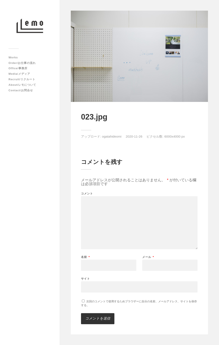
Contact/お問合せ (21, 90)
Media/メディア (19, 73)
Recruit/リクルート (22, 79)
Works (13, 57)
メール (148, 257)
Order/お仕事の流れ (22, 63)
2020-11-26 (134, 136)
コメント (87, 193)
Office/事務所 (18, 68)
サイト (85, 278)
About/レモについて (22, 84)
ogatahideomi (111, 136)
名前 (85, 257)
